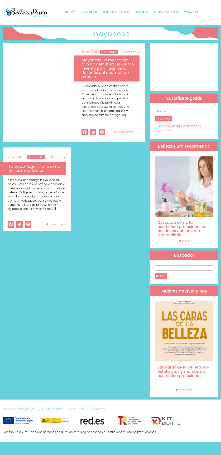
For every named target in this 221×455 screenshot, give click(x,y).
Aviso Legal (76, 409)
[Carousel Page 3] (186, 241)
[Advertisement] (184, 67)
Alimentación (109, 51)
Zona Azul (191, 12)
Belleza (70, 12)
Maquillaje (89, 12)
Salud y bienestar (166, 12)
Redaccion (58, 157)
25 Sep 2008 (16, 157)
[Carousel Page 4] (189, 241)
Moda (125, 12)
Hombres (141, 12)
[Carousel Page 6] (191, 390)
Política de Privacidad (18, 409)
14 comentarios (124, 132)
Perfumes (109, 12)
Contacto (97, 409)
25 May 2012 (89, 52)
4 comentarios (56, 224)
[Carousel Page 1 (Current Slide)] (180, 241)
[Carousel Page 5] (189, 390)
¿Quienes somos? (51, 409)
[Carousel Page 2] (183, 241)
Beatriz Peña (131, 52)
